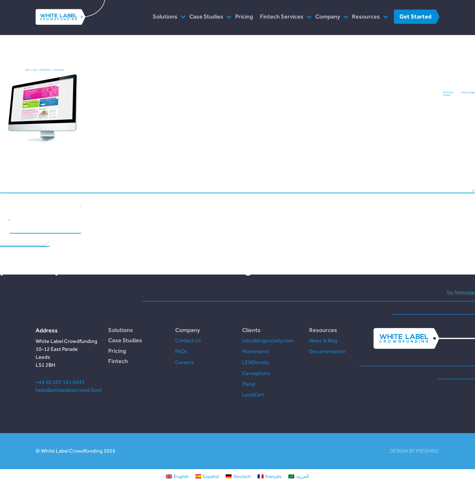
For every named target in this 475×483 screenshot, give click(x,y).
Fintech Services (281, 16)
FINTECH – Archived (51, 69)
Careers (184, 362)
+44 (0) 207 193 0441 (60, 382)
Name (4, 200)
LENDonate (255, 362)
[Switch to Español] (207, 476)
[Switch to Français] (269, 476)
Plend (248, 384)
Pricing (244, 16)
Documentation (327, 351)
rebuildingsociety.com (268, 340)
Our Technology (461, 292)
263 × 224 (31, 69)
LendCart (253, 394)
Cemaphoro (256, 373)
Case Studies (206, 16)
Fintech (118, 360)
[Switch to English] (177, 476)
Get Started (415, 16)
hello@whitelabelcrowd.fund (69, 390)
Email (4, 213)
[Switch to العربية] (298, 476)
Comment (234, 107)
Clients (251, 329)
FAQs (181, 351)
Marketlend (255, 351)
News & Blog (323, 340)
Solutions (165, 16)
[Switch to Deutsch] (238, 476)
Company (327, 16)
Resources (366, 16)
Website (4, 226)
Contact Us (188, 340)
